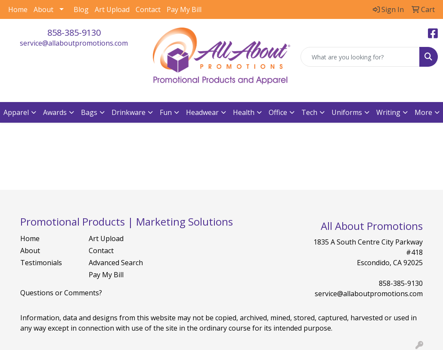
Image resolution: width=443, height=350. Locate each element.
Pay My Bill (184, 9)
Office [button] (278, 112)
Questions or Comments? (61, 292)
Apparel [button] (16, 112)
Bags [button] (89, 112)
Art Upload (112, 9)
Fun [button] (166, 112)
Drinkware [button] (129, 112)
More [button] (423, 112)
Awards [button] (55, 112)
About (43, 9)
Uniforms (346, 112)
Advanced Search (116, 262)
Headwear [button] (202, 112)
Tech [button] (309, 112)
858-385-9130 (74, 32)
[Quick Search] (360, 57)
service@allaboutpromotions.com (74, 43)
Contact (148, 9)
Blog (81, 9)
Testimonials (41, 262)
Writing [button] (388, 112)
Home (18, 9)
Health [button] (243, 112)
